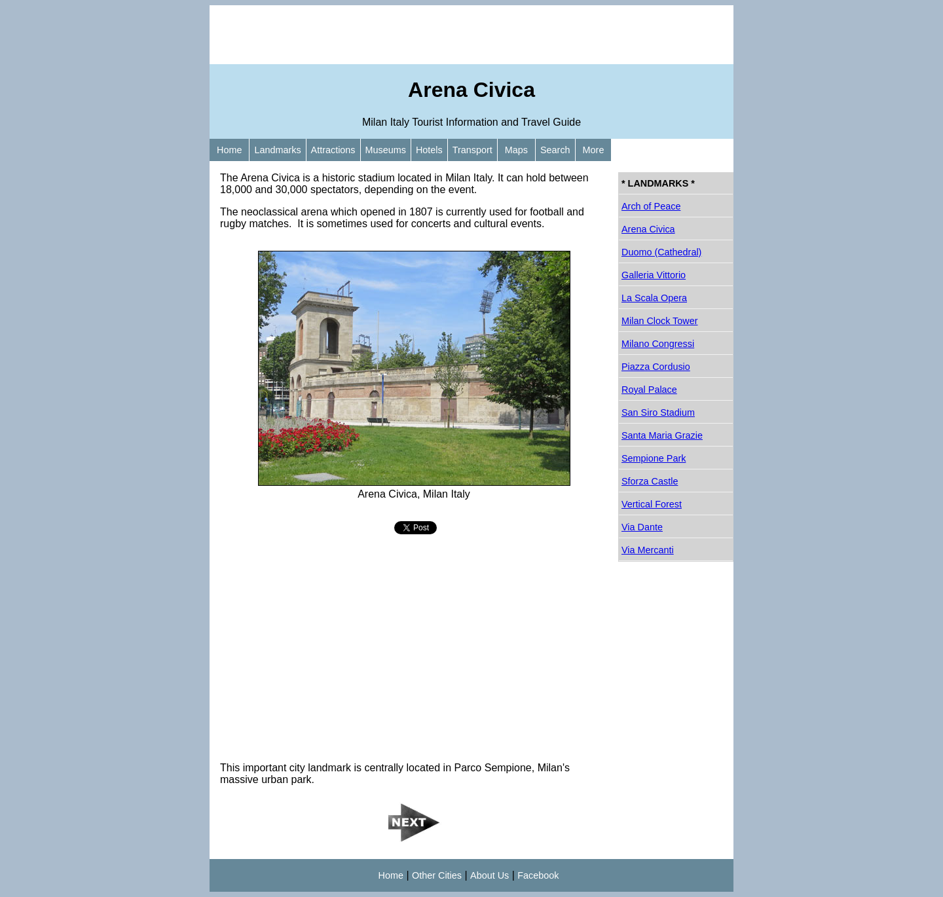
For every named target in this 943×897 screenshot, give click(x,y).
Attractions (333, 150)
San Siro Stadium (658, 412)
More (593, 150)
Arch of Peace (650, 206)
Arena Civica (648, 229)
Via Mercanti (647, 550)
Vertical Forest (651, 504)
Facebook (538, 875)
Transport (472, 150)
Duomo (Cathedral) (661, 252)
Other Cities (437, 875)
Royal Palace (649, 389)
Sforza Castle (649, 481)
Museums (385, 150)
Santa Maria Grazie (662, 435)
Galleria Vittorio (653, 275)
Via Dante (642, 527)
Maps (516, 150)
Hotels (429, 150)
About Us (489, 875)
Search (555, 150)
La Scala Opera (654, 298)
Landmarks (277, 150)
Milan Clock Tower (659, 321)
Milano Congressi (657, 344)
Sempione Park (653, 458)
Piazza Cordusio (655, 366)
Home (229, 150)
